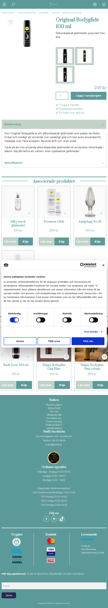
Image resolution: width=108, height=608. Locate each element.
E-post (4, 580)
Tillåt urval (54, 341)
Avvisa (20, 341)
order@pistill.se (53, 444)
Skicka (9, 595)
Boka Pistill (54, 408)
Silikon (55, 13)
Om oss (54, 411)
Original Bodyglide (71, 13)
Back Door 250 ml (15, 365)
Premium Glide (54, 222)
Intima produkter (26, 13)
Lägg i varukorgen (88, 95)
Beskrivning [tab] (54, 124)
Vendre (67, 603)
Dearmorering (54, 421)
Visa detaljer (91, 331)
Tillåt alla (88, 341)
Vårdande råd (54, 414)
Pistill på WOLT (54, 424)
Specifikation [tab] (54, 163)
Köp (25, 241)
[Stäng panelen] (103, 265)
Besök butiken (54, 404)
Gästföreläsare (54, 428)
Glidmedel (44, 13)
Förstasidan (8, 13)
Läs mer (10, 241)
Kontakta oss (54, 418)
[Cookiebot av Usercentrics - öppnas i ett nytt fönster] (82, 265)
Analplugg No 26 (90, 222)
